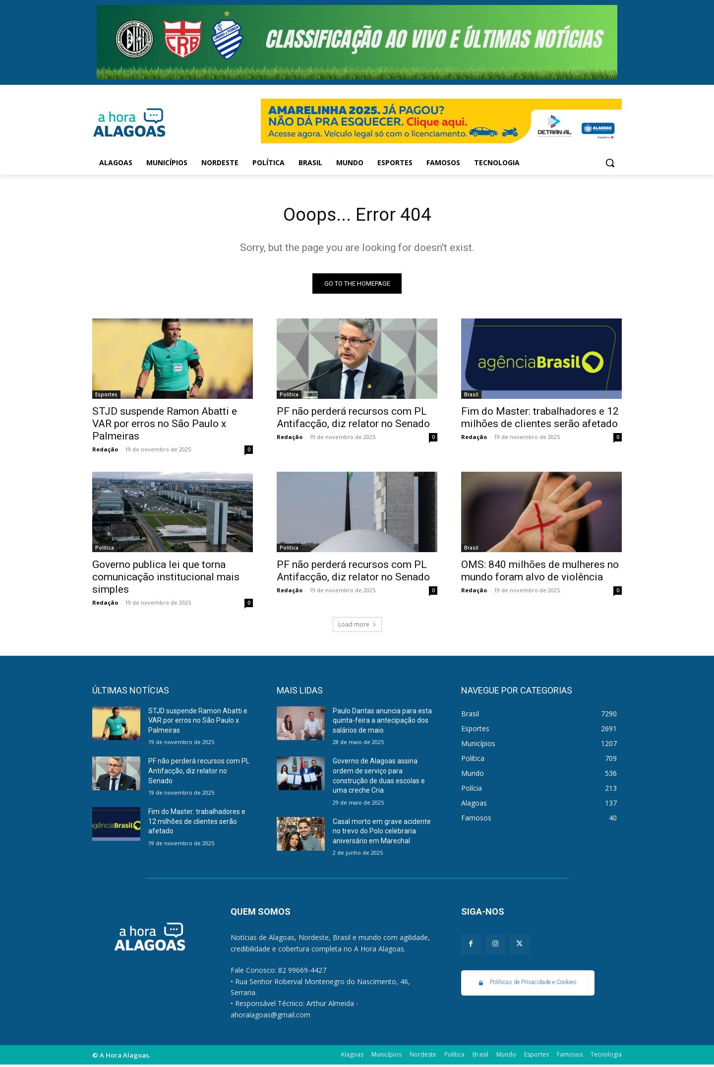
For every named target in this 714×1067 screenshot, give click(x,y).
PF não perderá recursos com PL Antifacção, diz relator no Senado (353, 419)
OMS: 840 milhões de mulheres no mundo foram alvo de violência (540, 573)
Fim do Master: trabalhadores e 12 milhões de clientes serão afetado (540, 419)
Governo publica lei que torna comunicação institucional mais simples (165, 579)
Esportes (106, 396)
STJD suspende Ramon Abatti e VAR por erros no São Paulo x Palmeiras (164, 425)
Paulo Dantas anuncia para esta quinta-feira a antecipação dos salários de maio (382, 722)
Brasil (471, 396)
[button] (610, 163)
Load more (357, 626)
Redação (105, 451)
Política (289, 396)
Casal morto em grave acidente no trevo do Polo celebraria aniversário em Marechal (382, 833)
